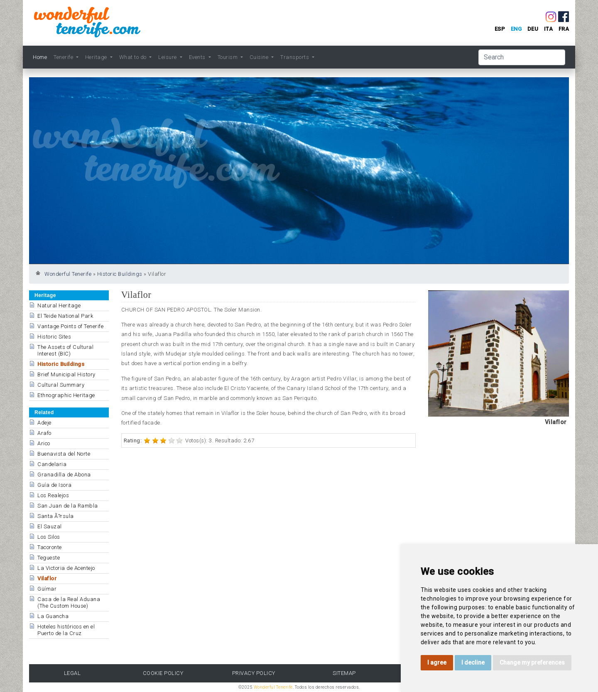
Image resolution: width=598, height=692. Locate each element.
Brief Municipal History (66, 374)
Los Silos (48, 537)
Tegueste (48, 558)
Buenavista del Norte (63, 454)
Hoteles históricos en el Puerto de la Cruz (66, 629)
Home (40, 57)
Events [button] (198, 57)
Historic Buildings (119, 274)
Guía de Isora (54, 485)
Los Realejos (53, 495)
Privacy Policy (253, 673)
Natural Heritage (59, 305)
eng (516, 29)
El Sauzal (49, 526)
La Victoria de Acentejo (66, 568)
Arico (43, 443)
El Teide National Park (65, 316)
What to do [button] (133, 57)
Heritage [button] (97, 57)
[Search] (521, 57)
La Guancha (53, 616)
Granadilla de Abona (64, 474)
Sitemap (344, 673)
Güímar (46, 589)
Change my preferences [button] (532, 662)
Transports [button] (295, 57)
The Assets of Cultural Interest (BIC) (65, 350)
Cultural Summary (60, 385)
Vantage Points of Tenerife (70, 326)
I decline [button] (473, 662)
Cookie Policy (163, 673)
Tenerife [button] (64, 57)
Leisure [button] (168, 57)
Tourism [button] (228, 57)
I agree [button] (436, 662)
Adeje (44, 423)
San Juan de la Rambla (67, 506)
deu (533, 29)
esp (500, 29)
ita (548, 29)
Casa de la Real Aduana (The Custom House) (68, 602)
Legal (72, 673)
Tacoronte (49, 547)
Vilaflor (46, 578)
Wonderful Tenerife (67, 274)
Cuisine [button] (260, 57)
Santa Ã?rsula (55, 516)
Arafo (44, 433)
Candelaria (51, 464)
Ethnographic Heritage (66, 395)
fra (564, 29)
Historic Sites (54, 337)
